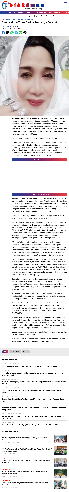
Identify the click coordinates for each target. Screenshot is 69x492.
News (31, 19)
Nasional (12, 12)
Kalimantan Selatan (23, 19)
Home (4, 12)
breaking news (15, 351)
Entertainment (40, 12)
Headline (26, 351)
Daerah (21, 12)
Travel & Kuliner (54, 12)
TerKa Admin (6, 26)
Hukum (14, 19)
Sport (28, 12)
